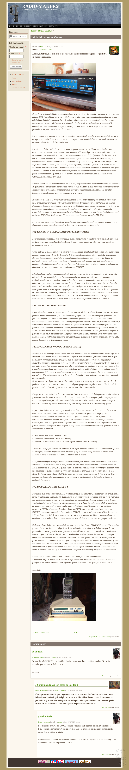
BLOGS (19, 26)
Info (50, 50)
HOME (11, 26)
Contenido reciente (19, 88)
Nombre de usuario (17, 47)
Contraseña (14, 53)
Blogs (33, 31)
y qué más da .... (46, 716)
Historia (43, 50)
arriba (75, 632)
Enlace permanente (38, 657)
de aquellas (38, 651)
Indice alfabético (18, 75)
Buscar (14, 84)
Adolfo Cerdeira (60, 690)
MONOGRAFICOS (40, 26)
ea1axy (54, 657)
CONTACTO (53, 26)
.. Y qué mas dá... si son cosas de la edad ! (56, 684)
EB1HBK (43, 47)
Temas (14, 78)
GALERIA (27, 26)
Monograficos (17, 81)
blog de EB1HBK (45, 31)
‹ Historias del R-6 (41, 632)
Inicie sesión (106, 637)
